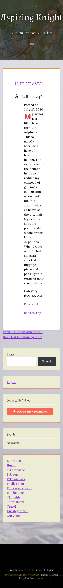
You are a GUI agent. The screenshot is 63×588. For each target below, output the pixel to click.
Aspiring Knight (31, 17)
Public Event (15, 484)
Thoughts (13, 497)
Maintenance (16, 470)
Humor (12, 465)
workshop (14, 516)
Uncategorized (17, 511)
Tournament (15, 502)
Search (11, 354)
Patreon (12, 474)
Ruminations (15, 493)
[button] (31, 97)
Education (14, 461)
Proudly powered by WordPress (22, 574)
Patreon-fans (16, 479)
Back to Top (32, 313)
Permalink (31, 304)
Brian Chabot (37, 578)
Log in (11, 382)
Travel (11, 506)
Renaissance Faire (19, 488)
